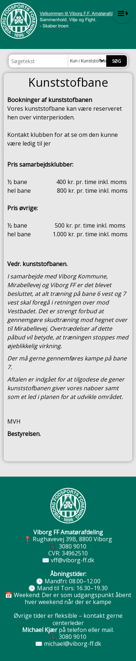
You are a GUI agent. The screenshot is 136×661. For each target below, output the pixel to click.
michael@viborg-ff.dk (72, 644)
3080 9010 (72, 546)
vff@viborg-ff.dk (72, 560)
